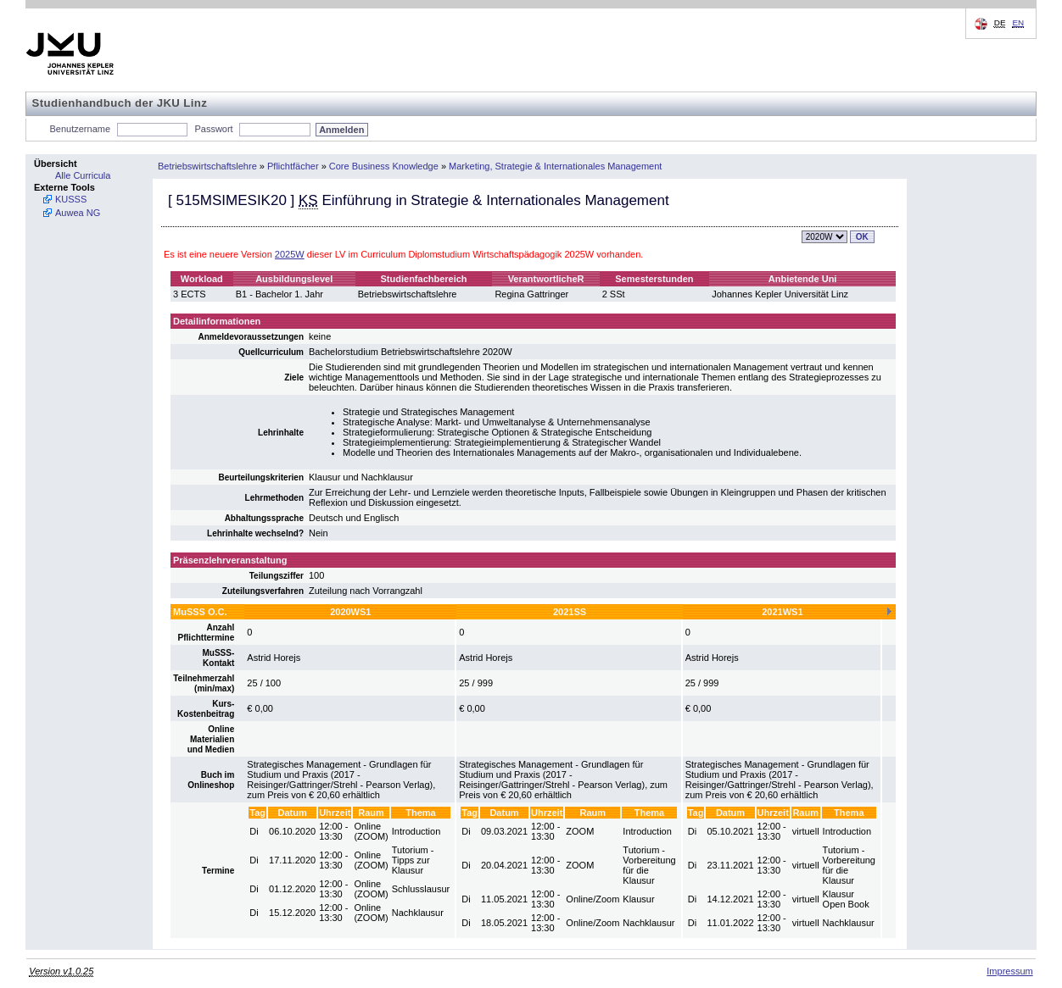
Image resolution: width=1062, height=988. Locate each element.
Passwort (213, 129)
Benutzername (80, 129)
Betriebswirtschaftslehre (207, 166)
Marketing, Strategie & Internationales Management (555, 166)
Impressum (1009, 971)
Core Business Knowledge (384, 166)
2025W (290, 254)
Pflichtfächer (293, 166)
